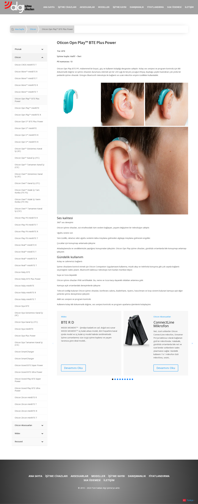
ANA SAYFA (49, 7)
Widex (64, 316)
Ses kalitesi (65, 218)
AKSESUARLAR (87, 7)
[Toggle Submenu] (42, 49)
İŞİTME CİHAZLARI (67, 7)
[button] (192, 343)
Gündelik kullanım (70, 257)
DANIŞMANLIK (137, 7)
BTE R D (67, 322)
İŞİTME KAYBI (119, 7)
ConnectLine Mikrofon (163, 324)
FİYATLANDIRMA (155, 7)
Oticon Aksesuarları (162, 316)
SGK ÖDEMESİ (174, 7)
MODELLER (103, 7)
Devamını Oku (73, 368)
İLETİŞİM (189, 7)
